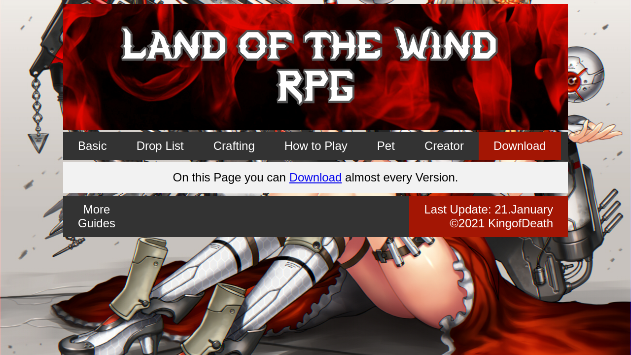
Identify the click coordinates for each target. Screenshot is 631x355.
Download (519, 145)
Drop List (160, 145)
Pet (386, 145)
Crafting (234, 145)
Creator (444, 145)
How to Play (316, 145)
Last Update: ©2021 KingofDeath (488, 216)
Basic (92, 145)
